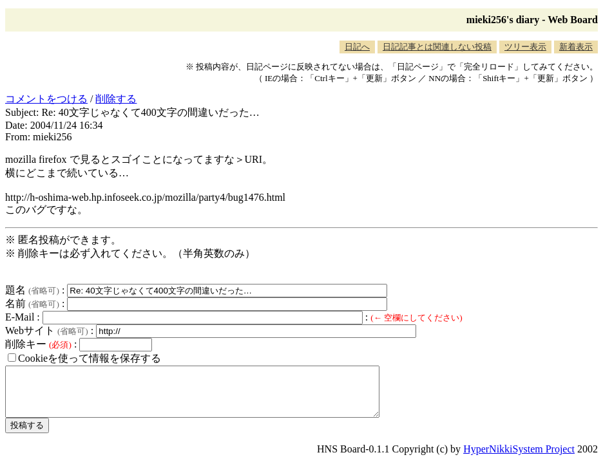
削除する (116, 98)
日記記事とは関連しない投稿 (437, 46)
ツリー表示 (525, 46)
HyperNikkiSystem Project (519, 458)
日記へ (357, 46)
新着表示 (576, 46)
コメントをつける (46, 98)
